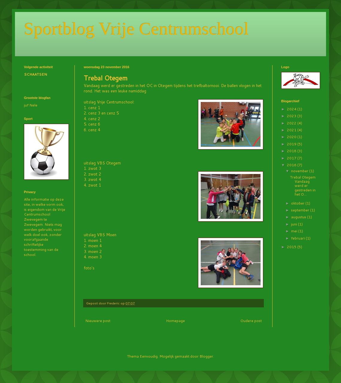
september (300, 210)
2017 (292, 158)
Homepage (175, 320)
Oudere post (251, 320)
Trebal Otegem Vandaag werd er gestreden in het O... (303, 186)
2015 (292, 246)
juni (294, 224)
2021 (292, 129)
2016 (292, 164)
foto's (89, 268)
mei (294, 231)
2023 (292, 115)
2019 (292, 144)
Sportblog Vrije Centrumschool (136, 29)
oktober (298, 203)
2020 (292, 136)
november (300, 170)
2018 (292, 150)
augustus (299, 216)
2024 (292, 109)
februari (298, 238)
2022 (292, 123)
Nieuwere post (97, 320)
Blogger (206, 356)
